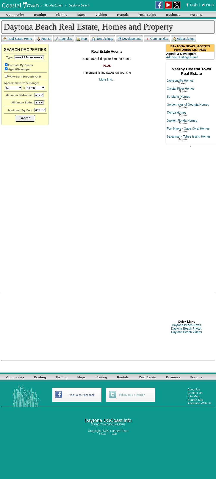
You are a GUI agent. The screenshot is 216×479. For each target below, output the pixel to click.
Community (15, 14)
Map (82, 39)
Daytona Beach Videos (186, 332)
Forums (196, 14)
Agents (44, 39)
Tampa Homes (176, 112)
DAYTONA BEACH (105, 424)
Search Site (195, 399)
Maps (81, 14)
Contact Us (195, 393)
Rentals (123, 14)
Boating (40, 14)
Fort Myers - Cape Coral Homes (188, 128)
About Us (194, 389)
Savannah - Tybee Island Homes (189, 136)
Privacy (102, 434)
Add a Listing (183, 39)
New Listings (102, 39)
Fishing (61, 14)
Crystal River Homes (180, 88)
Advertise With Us (199, 403)
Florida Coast (53, 5)
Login (192, 4)
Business (173, 14)
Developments (129, 39)
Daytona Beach (79, 5)
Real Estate (147, 14)
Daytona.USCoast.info (108, 420)
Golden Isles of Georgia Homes (188, 104)
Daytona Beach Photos (186, 328)
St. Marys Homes (178, 96)
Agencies (63, 39)
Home (208, 4)
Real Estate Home (17, 39)
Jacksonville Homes (180, 80)
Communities (157, 39)
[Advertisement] (190, 216)
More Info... (106, 79)
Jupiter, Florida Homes (182, 120)
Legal (114, 434)
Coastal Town (119, 431)
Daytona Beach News (186, 325)
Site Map (193, 396)
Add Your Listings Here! (182, 57)
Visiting (101, 14)
